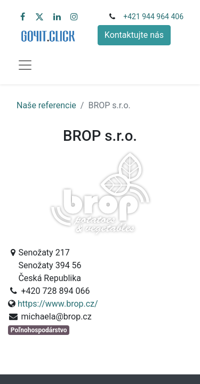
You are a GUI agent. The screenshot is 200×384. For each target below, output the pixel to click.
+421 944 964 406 (153, 16)
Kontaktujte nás (134, 35)
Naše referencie (46, 105)
